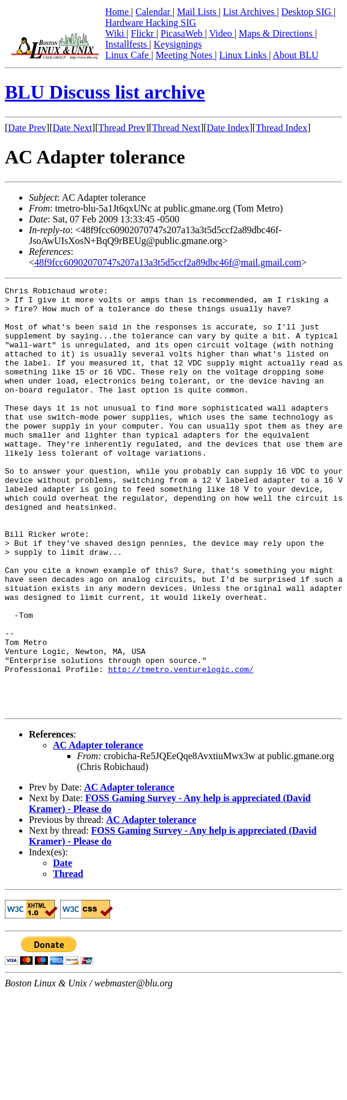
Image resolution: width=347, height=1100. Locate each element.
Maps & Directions (277, 33)
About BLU (295, 55)
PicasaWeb (183, 33)
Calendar (154, 12)
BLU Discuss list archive (105, 92)
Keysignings (178, 44)
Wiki (115, 33)
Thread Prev (122, 128)
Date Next (72, 128)
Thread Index (281, 128)
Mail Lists (197, 12)
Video (222, 33)
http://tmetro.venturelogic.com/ (181, 746)
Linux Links (244, 55)
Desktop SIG (307, 12)
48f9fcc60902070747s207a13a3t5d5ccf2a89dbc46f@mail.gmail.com (167, 262)
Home (118, 12)
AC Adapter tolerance (98, 830)
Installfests (127, 44)
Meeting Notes (185, 55)
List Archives (250, 12)
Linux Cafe (128, 55)
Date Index (228, 128)
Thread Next (176, 128)
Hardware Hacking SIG (150, 22)
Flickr (143, 33)
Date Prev (27, 128)
